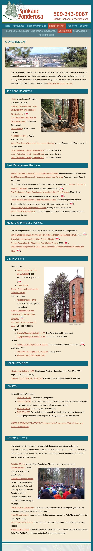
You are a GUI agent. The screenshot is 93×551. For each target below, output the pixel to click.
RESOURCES (18, 26)
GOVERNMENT (64, 31)
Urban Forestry (17, 129)
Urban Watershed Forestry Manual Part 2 (27, 154)
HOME (7, 26)
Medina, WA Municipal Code (22, 311)
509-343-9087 (70, 14)
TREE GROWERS (46, 35)
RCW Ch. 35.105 (24, 398)
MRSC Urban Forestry (20, 427)
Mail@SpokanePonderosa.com (71, 19)
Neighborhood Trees (19, 136)
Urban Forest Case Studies (22, 522)
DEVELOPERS (50, 31)
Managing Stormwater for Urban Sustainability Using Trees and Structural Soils (24, 110)
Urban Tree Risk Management (23, 211)
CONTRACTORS (80, 31)
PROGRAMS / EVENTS (36, 26)
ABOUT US (72, 26)
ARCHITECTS (37, 31)
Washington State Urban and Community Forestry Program (34, 173)
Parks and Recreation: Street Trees (31, 355)
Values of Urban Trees (20, 529)
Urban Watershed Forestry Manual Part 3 (27, 158)
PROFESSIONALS (56, 26)
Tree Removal (22, 285)
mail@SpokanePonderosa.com (59, 83)
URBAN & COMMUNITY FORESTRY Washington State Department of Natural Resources (47, 423)
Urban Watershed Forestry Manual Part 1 (27, 150)
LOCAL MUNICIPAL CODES (17, 31)
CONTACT (84, 26)
